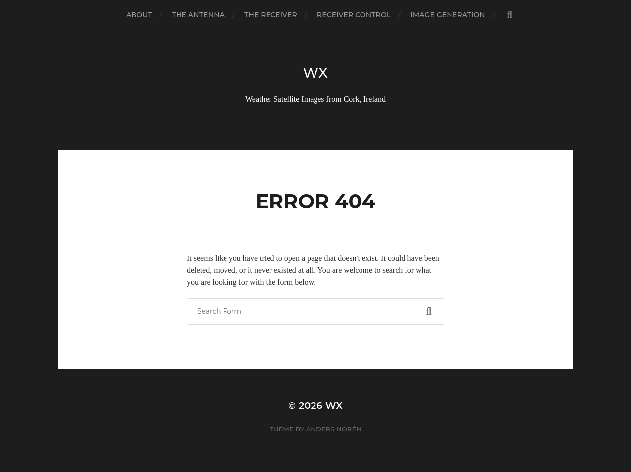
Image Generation (447, 14)
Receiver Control (354, 14)
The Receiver (270, 14)
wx (315, 72)
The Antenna (198, 14)
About (139, 14)
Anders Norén (333, 429)
